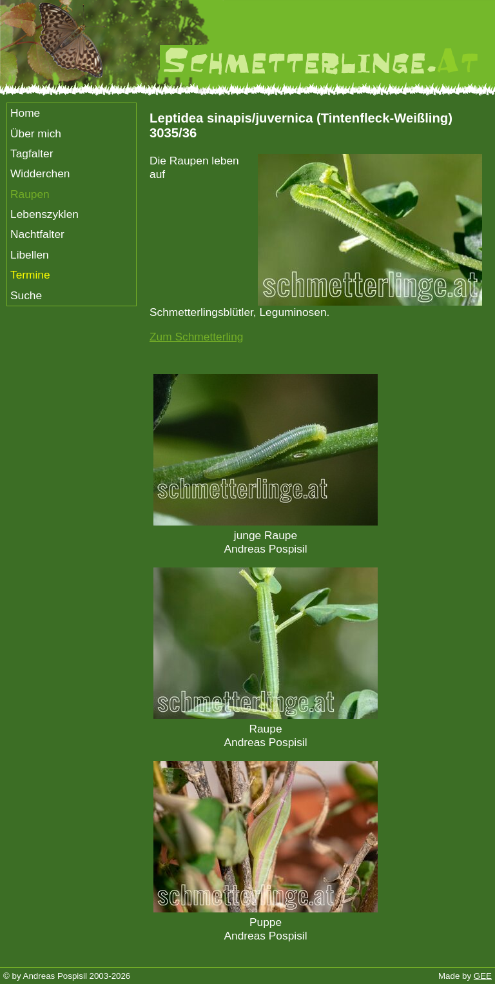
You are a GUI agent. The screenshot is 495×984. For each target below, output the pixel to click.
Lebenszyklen (44, 214)
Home (25, 112)
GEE (483, 976)
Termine (30, 274)
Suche (26, 295)
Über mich (35, 133)
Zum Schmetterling (196, 336)
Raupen (30, 194)
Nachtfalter (37, 234)
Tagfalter (31, 153)
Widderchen (40, 173)
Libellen (29, 254)
